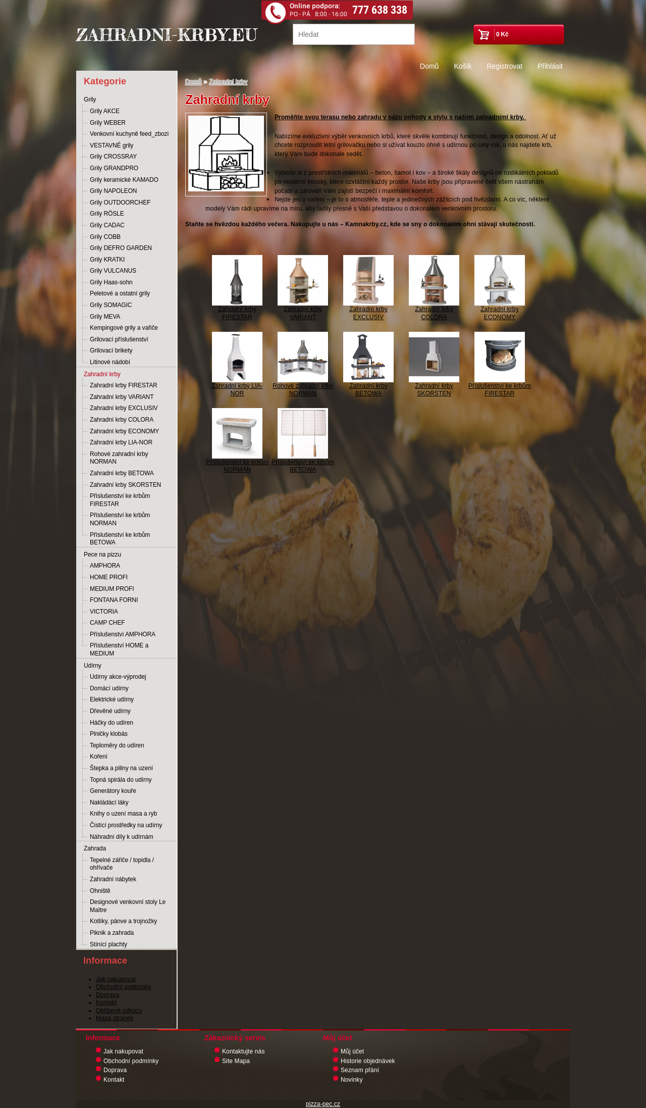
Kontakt (106, 1002)
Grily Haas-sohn (111, 282)
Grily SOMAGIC (111, 305)
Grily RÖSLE (107, 213)
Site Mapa (236, 1061)
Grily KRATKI (107, 259)
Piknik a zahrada (112, 932)
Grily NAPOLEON (113, 190)
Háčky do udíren (111, 722)
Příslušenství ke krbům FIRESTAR (120, 500)
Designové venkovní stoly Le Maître (128, 906)
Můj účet (352, 1051)
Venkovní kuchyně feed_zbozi (129, 133)
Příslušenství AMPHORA (122, 634)
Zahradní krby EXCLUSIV (124, 408)
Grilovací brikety (111, 350)
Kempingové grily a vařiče (124, 327)
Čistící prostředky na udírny (126, 825)
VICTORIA (104, 611)
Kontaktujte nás (243, 1051)
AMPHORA (105, 565)
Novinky (352, 1079)
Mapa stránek (114, 1018)
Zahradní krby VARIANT (121, 396)
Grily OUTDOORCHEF (120, 202)
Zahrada (95, 848)
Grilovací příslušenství (119, 339)
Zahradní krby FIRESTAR (123, 385)
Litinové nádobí (110, 362)
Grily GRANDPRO (114, 168)
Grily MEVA (105, 316)
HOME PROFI (109, 577)
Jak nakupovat (116, 979)
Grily (90, 99)
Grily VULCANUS (113, 270)
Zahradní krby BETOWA (122, 473)
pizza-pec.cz (323, 1103)
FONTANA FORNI (114, 599)
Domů (429, 66)
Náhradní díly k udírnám (121, 836)
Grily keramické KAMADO (124, 179)
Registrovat (504, 66)
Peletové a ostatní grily (120, 293)
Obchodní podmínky (123, 986)
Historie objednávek (368, 1061)
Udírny (92, 665)
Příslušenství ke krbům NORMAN (120, 519)
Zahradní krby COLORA (121, 419)
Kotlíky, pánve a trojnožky (123, 921)
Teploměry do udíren (117, 745)
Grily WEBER (108, 122)
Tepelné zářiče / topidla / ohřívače (122, 864)
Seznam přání (360, 1070)
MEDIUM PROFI (112, 588)
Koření (98, 756)
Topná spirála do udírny (120, 779)
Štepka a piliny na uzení (121, 768)
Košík (462, 66)
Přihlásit (550, 66)
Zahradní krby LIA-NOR (121, 442)
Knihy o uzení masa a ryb (123, 813)
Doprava (107, 994)
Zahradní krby (102, 374)
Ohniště (100, 890)
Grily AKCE (105, 111)
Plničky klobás (109, 733)
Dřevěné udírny (110, 711)
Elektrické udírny (112, 699)
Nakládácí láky (109, 802)
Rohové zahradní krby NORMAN (119, 458)
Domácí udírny (109, 688)
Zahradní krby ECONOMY (124, 431)
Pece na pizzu (102, 554)
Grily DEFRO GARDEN (121, 247)
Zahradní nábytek (113, 879)
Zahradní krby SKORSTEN (125, 484)
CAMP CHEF (107, 622)
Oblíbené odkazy (119, 1010)
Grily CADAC (107, 225)
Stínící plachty (108, 944)
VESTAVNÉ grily (111, 145)
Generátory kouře (113, 790)
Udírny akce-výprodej (118, 676)
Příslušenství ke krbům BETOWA (120, 538)
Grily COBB (105, 236)
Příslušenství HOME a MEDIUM (119, 649)
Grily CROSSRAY (113, 156)
